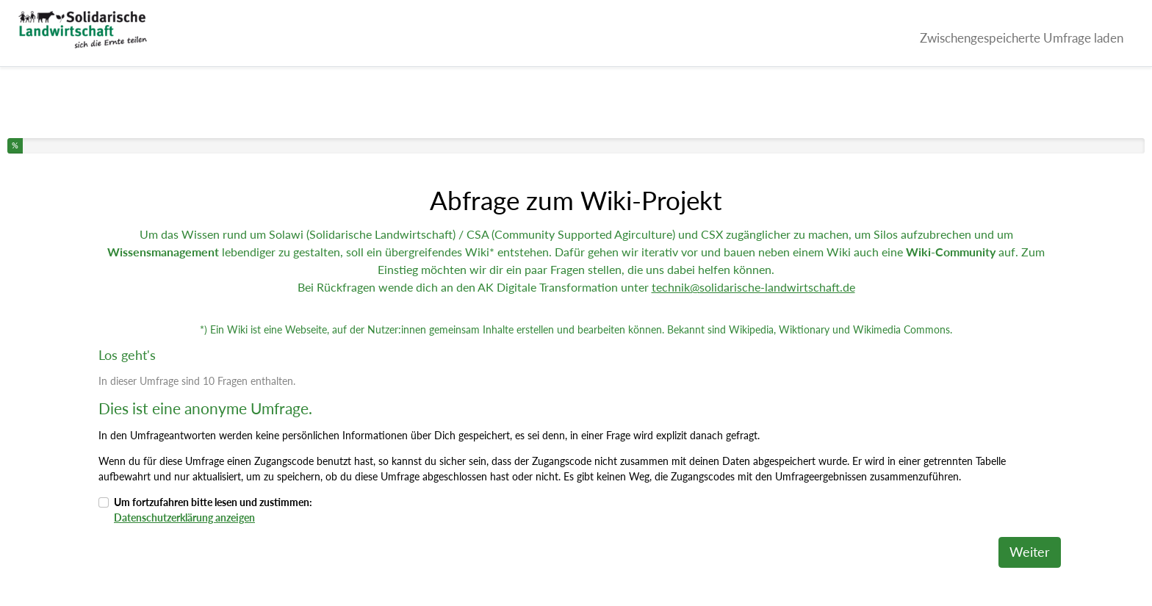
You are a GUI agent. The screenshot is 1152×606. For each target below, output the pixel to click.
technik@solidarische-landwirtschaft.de (753, 287)
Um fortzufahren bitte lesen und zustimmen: (213, 510)
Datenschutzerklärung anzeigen (184, 517)
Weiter (1029, 552)
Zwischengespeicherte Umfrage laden (1021, 38)
